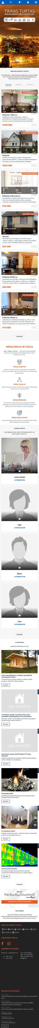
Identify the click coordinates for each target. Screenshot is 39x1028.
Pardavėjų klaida (7, 793)
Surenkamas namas (8, 831)
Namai (11, 929)
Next (34, 19)
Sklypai (33, 929)
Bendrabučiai (7, 932)
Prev (4, 19)
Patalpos (26, 929)
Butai (4, 929)
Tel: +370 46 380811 (26, 953)
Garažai (15, 932)
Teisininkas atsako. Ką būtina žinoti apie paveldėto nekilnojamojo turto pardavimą (16, 715)
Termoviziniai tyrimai (9, 869)
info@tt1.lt (23, 958)
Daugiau (20, 336)
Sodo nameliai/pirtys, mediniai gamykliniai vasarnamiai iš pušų (17, 676)
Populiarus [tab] (30, 84)
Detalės (34, 125)
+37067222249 (19, 528)
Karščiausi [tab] (18, 84)
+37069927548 (19, 576)
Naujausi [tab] (8, 84)
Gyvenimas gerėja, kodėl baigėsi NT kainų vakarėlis (16, 755)
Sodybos (18, 929)
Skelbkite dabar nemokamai (19, 902)
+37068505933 (19, 480)
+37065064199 (19, 624)
